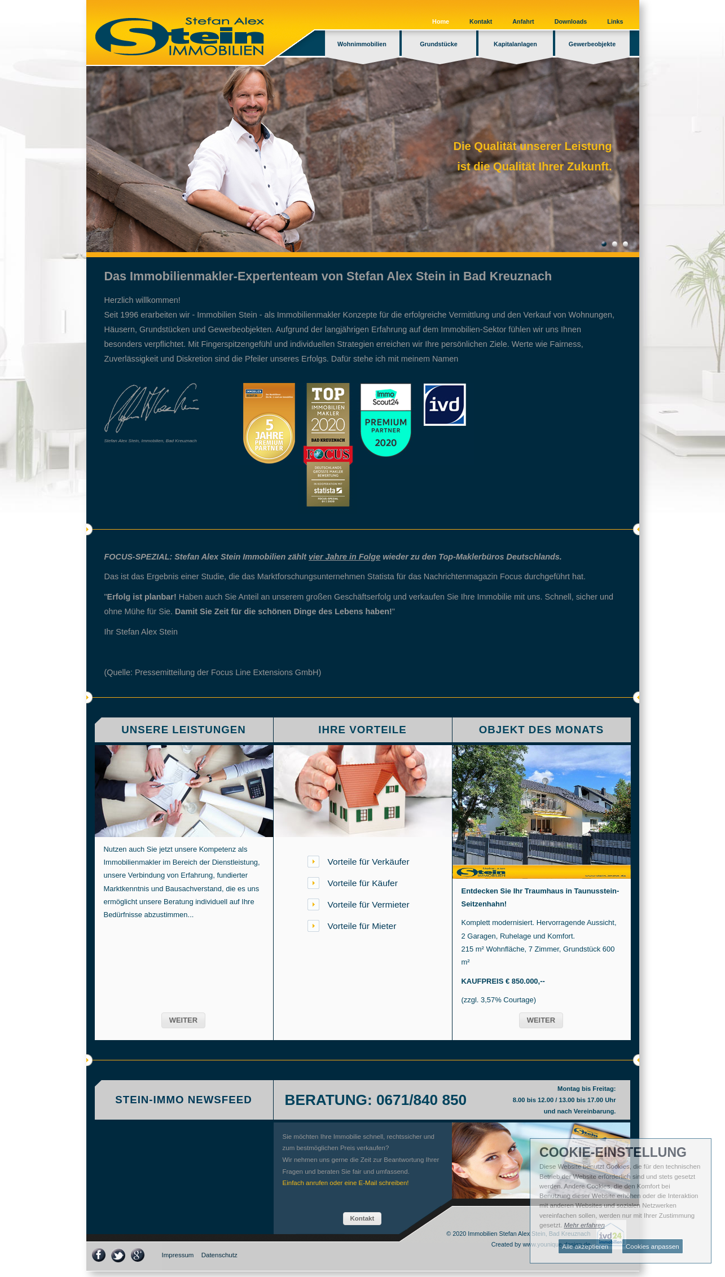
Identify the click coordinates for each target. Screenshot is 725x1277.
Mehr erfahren (584, 1225)
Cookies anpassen (652, 1246)
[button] (183, 1020)
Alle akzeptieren (585, 1246)
